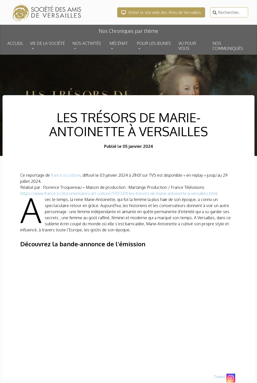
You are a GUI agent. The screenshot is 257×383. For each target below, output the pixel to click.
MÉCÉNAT (118, 43)
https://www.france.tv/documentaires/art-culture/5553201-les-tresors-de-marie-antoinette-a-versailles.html (119, 193)
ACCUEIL (15, 43)
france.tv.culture (66, 175)
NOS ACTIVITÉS (86, 43)
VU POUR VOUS (187, 46)
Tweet (219, 376)
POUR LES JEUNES (154, 43)
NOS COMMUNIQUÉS (227, 46)
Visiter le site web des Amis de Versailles (161, 12)
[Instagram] (230, 378)
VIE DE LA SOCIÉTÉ (47, 43)
